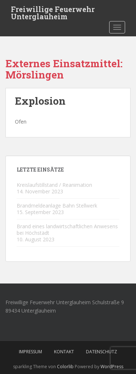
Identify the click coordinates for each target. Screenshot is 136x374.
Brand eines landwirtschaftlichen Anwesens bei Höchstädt (67, 229)
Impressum (30, 352)
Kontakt (64, 352)
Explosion (40, 101)
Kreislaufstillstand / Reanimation (54, 184)
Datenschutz (101, 352)
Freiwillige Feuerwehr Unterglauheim (53, 11)
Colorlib (65, 366)
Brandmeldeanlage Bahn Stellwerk (57, 205)
